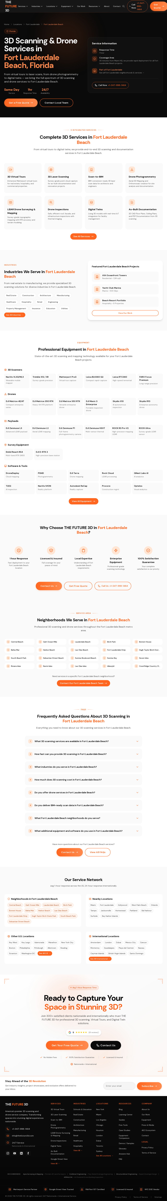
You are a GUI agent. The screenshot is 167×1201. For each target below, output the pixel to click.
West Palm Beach (139, 905)
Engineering (53, 302)
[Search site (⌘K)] (123, 6)
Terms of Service (149, 1153)
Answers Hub (124, 1154)
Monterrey (95, 948)
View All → (55, 1163)
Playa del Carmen (126, 948)
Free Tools (123, 1125)
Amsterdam (96, 942)
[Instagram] (7, 1153)
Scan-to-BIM (56, 1120)
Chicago (99, 1125)
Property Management (16, 308)
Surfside (94, 916)
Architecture (45, 295)
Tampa (93, 910)
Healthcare (11, 302)
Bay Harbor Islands (110, 916)
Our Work (81, 6)
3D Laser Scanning (59, 1114)
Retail (39, 302)
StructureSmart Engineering (136, 1174)
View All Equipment (83, 501)
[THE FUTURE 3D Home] (11, 6)
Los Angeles (101, 1120)
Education (50, 308)
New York (100, 1109)
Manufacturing (63, 295)
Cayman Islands (97, 953)
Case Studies (124, 1130)
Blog (121, 1109)
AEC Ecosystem (148, 1130)
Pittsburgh (38, 948)
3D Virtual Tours (57, 1109)
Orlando (154, 905)
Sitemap (158, 1197)
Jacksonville (106, 910)
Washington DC (28, 953)
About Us (146, 1109)
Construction (28, 295)
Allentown (52, 948)
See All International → (100, 959)
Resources (94, 6)
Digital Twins (56, 1146)
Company (147, 1103)
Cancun (143, 942)
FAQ (120, 1159)
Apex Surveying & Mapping (44, 1174)
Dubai (118, 942)
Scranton (13, 953)
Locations (52, 6)
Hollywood (122, 905)
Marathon (53, 942)
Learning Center (125, 1114)
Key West (13, 942)
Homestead (120, 910)
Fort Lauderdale (33, 24)
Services (23, 6)
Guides (122, 1120)
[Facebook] (28, 1153)
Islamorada (39, 942)
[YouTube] (14, 1153)
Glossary (122, 1148)
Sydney (99, 1151)
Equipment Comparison (124, 1136)
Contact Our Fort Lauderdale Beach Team (83, 683)
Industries (37, 6)
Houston (99, 1130)
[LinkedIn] (21, 1153)
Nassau (141, 948)
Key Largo (26, 942)
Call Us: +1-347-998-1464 (113, 586)
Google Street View (59, 1159)
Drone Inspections (58, 1141)
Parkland (133, 910)
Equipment (67, 6)
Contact (117, 6)
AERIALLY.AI (83, 1177)
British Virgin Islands (117, 953)
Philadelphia (25, 948)
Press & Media (148, 1125)
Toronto (99, 1146)
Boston (12, 948)
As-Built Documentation (57, 1152)
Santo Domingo (136, 953)
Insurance (36, 308)
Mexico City (131, 942)
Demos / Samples (126, 1143)
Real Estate (11, 295)
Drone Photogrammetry (58, 1126)
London (108, 942)
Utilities (64, 308)
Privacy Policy (147, 1147)
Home (6, 24)
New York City (67, 942)
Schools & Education (82, 1109)
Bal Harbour (147, 910)
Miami (93, 905)
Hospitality (26, 302)
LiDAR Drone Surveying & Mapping (60, 1134)
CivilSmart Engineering (91, 1174)
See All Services (83, 236)
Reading (64, 948)
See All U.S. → (45, 953)
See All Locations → (104, 1155)
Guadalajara (109, 948)
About (106, 6)
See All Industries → (14, 315)
